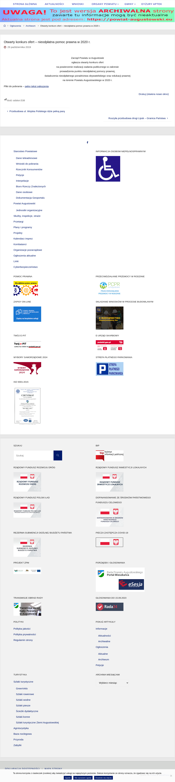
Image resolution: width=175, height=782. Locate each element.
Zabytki (17, 745)
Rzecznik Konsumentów (29, 169)
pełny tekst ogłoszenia (37, 86)
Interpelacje (22, 180)
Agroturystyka (21, 728)
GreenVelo (22, 688)
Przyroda (18, 739)
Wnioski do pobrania (27, 163)
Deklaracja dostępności (22, 769)
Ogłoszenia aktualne (24, 255)
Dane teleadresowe (26, 158)
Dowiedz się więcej (103, 778)
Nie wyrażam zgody (83, 778)
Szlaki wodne (23, 699)
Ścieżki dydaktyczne (27, 711)
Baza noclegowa (22, 733)
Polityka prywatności (24, 634)
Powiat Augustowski (24, 203)
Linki (16, 261)
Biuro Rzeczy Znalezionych (31, 186)
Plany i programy (22, 227)
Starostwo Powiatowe (25, 151)
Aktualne (103, 653)
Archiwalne (104, 641)
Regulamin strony (23, 640)
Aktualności (104, 635)
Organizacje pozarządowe (27, 249)
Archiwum (30, 26)
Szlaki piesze (23, 705)
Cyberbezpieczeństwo (25, 266)
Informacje (101, 628)
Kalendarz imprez (23, 238)
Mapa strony (53, 769)
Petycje (20, 175)
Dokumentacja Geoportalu (30, 197)
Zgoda (67, 778)
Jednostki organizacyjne (29, 210)
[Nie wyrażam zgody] (171, 775)
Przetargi (18, 221)
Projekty (17, 233)
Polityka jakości (21, 628)
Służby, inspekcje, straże (26, 215)
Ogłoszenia (15, 26)
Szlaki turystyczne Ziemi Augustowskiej (37, 722)
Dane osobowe (24, 192)
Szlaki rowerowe (25, 694)
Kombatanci (20, 244)
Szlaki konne (23, 716)
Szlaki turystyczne (23, 681)
